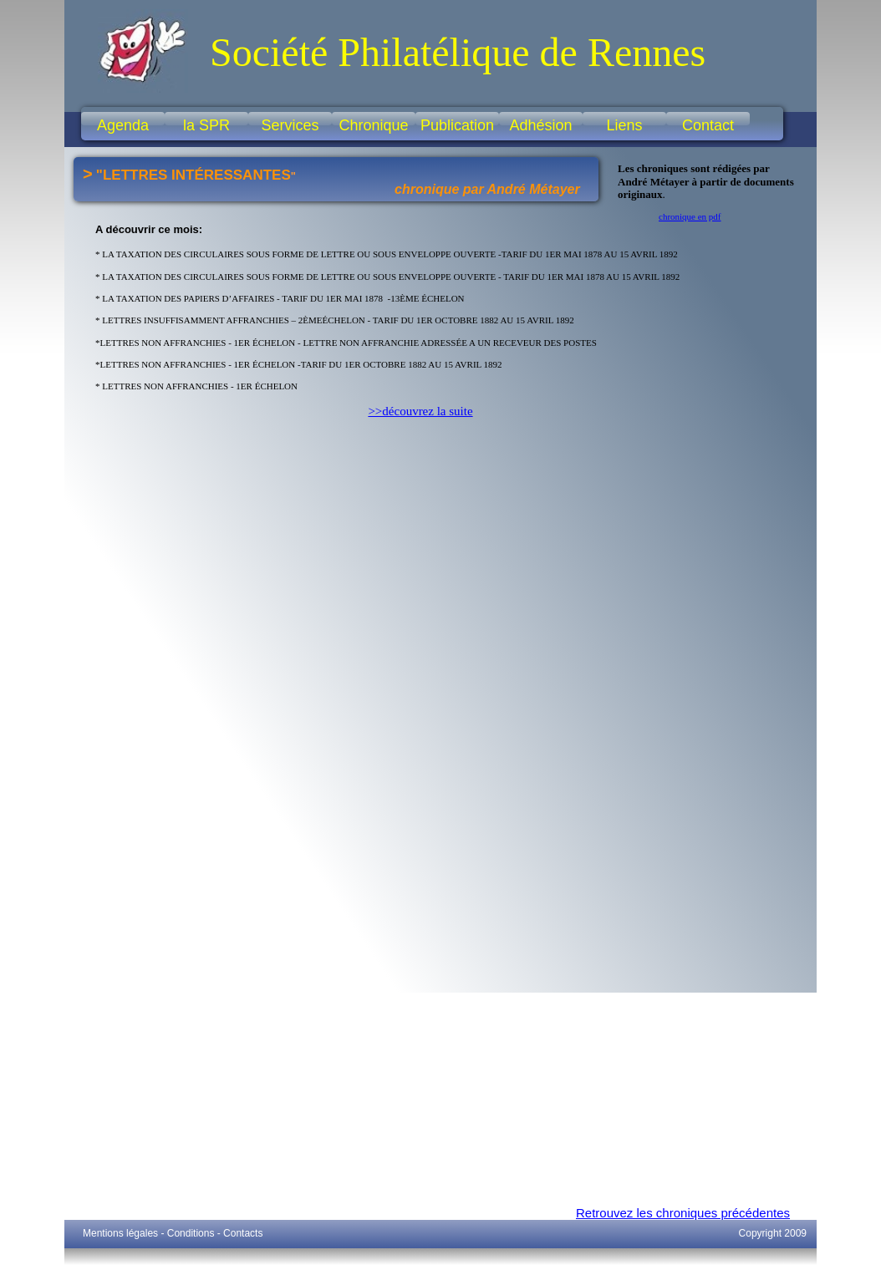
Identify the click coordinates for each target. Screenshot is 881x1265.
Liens (624, 125)
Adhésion (540, 125)
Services (289, 125)
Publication (457, 125)
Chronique (373, 125)
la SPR (206, 125)
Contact (708, 125)
